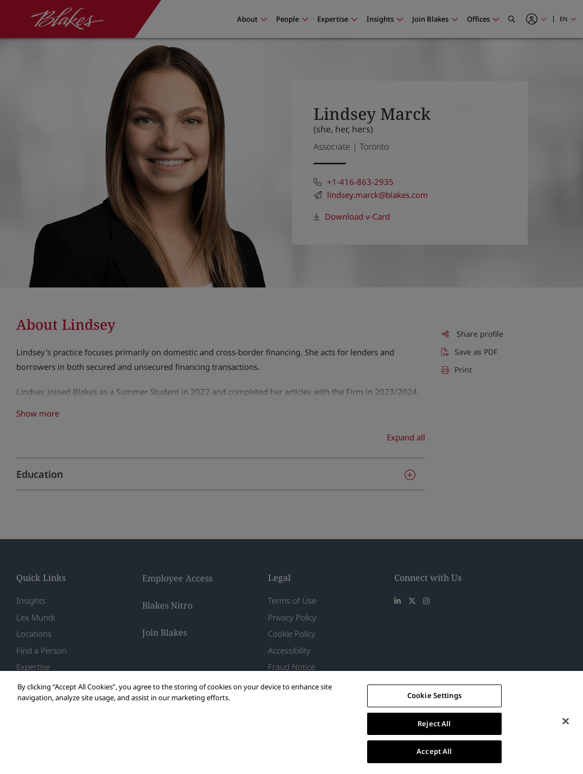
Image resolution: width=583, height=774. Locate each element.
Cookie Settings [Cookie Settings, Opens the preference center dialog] (434, 695)
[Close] (566, 721)
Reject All (434, 723)
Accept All (434, 751)
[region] (291, 722)
